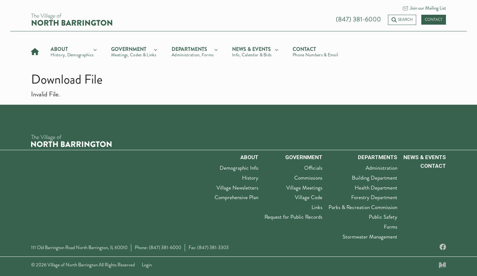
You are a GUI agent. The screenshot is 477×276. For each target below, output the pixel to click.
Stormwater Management (370, 236)
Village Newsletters (237, 187)
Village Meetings (304, 187)
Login (147, 264)
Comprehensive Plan (236, 197)
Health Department (376, 187)
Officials (313, 168)
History (250, 178)
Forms (390, 227)
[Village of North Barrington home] (71, 19)
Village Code (308, 197)
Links (316, 207)
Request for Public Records (293, 217)
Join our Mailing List (428, 8)
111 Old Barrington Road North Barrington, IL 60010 (79, 247)
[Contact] (316, 51)
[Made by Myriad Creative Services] (442, 264)
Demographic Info (239, 168)
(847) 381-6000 (358, 19)
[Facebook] (443, 247)
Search (402, 19)
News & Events (424, 157)
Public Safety (383, 217)
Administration (381, 168)
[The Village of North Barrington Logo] (71, 140)
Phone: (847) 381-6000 (158, 247)
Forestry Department (374, 197)
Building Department (374, 178)
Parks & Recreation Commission (362, 207)
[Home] (35, 50)
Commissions (308, 178)
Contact (433, 19)
